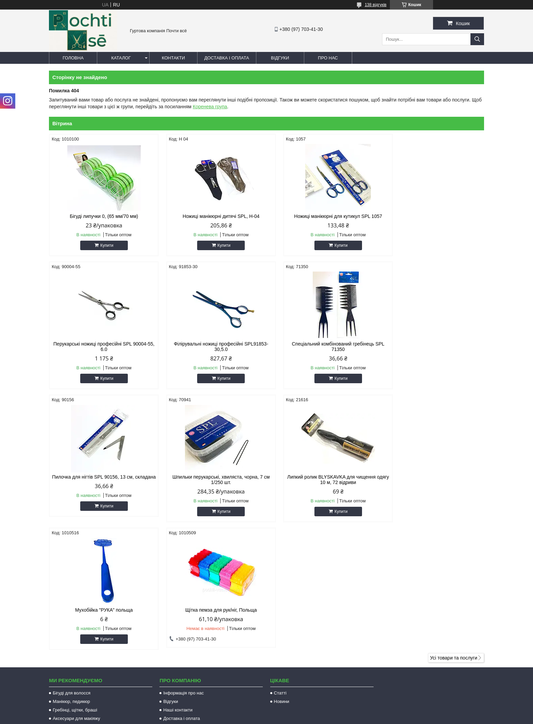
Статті (280, 570)
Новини (281, 579)
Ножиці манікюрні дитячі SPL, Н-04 (211, 216)
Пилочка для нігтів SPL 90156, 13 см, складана (321, 352)
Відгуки (280, 57)
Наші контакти (177, 587)
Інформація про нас (183, 570)
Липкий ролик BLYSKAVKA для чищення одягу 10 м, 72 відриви (100, 485)
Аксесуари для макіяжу (76, 596)
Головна (73, 57)
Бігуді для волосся (71, 570)
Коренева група (210, 106)
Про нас (328, 57)
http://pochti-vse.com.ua (302, 634)
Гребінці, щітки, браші (75, 587)
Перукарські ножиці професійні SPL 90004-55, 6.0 (432, 219)
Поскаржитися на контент (269, 717)
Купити (103, 245)
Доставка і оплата (226, 57)
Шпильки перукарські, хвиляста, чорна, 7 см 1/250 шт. (432, 352)
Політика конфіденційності (322, 717)
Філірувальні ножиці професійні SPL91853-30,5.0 (100, 352)
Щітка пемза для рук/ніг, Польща (321, 482)
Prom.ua (298, 711)
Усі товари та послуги (453, 535)
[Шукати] (477, 39)
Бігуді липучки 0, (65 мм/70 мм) (101, 216)
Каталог (121, 57)
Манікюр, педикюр (71, 579)
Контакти (173, 57)
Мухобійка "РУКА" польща (211, 482)
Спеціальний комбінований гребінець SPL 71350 (211, 352)
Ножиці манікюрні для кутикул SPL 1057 (322, 216)
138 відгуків (375, 4)
